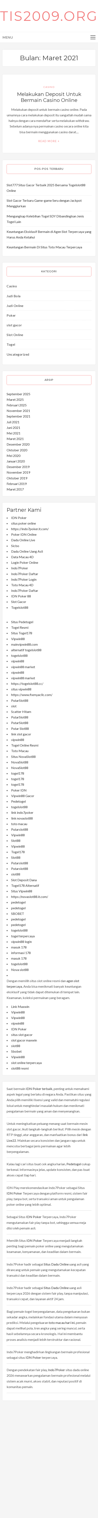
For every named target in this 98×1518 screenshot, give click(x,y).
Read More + (49, 141)
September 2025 (18, 394)
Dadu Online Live (23, 540)
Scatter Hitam (21, 712)
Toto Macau (19, 751)
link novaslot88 (22, 818)
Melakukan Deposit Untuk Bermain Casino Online (49, 97)
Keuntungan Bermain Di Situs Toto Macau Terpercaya (44, 247)
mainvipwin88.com (24, 644)
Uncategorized (18, 354)
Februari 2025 (17, 405)
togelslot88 (19, 655)
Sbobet (16, 1051)
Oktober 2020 (17, 450)
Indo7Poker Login (24, 579)
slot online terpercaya (26, 1063)
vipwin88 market (23, 667)
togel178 (17, 773)
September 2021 (18, 416)
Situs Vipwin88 (21, 891)
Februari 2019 (17, 484)
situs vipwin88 (21, 689)
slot (14, 706)
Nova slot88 (20, 970)
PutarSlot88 (19, 700)
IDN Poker (19, 518)
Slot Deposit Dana (24, 880)
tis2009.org (49, 16)
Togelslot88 (19, 607)
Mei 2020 (13, 456)
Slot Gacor (18, 602)
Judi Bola (14, 296)
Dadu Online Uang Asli (27, 551)
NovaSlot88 (19, 762)
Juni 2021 (13, 427)
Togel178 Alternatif (25, 885)
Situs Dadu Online (56, 1264)
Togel (11, 344)
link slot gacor (21, 734)
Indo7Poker (19, 568)
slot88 (15, 874)
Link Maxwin (20, 1006)
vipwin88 (17, 661)
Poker (11, 315)
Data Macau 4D (22, 557)
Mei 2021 (13, 433)
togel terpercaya (23, 936)
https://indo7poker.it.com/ (30, 529)
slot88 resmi (20, 1068)
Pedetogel (18, 801)
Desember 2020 (18, 444)
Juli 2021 (13, 422)
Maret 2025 (15, 399)
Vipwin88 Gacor (22, 796)
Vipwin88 (18, 639)
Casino (49, 86)
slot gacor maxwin (24, 1040)
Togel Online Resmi (24, 745)
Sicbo (15, 546)
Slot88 (15, 840)
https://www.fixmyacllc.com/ (31, 695)
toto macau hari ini (62, 1323)
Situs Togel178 (21, 633)
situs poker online (23, 523)
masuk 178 (19, 947)
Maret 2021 (15, 439)
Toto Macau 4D (22, 585)
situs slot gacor (22, 1035)
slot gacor (14, 325)
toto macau (19, 824)
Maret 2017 (15, 489)
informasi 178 (21, 953)
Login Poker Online (24, 562)
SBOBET (17, 913)
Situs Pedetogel (22, 622)
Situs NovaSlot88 (23, 756)
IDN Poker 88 (21, 596)
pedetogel (18, 902)
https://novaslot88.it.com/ (29, 897)
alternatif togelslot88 (26, 650)
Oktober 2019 (17, 478)
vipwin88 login (21, 942)
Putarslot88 (19, 829)
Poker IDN (19, 790)
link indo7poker (22, 812)
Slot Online (15, 335)
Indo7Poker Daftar (24, 574)
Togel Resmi (19, 627)
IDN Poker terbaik (39, 1089)
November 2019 (18, 472)
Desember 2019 (18, 467)
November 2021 (18, 411)
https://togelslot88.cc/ (27, 683)
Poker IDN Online (24, 534)
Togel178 (18, 852)
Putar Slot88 (20, 728)
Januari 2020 (16, 461)
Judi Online (15, 306)
